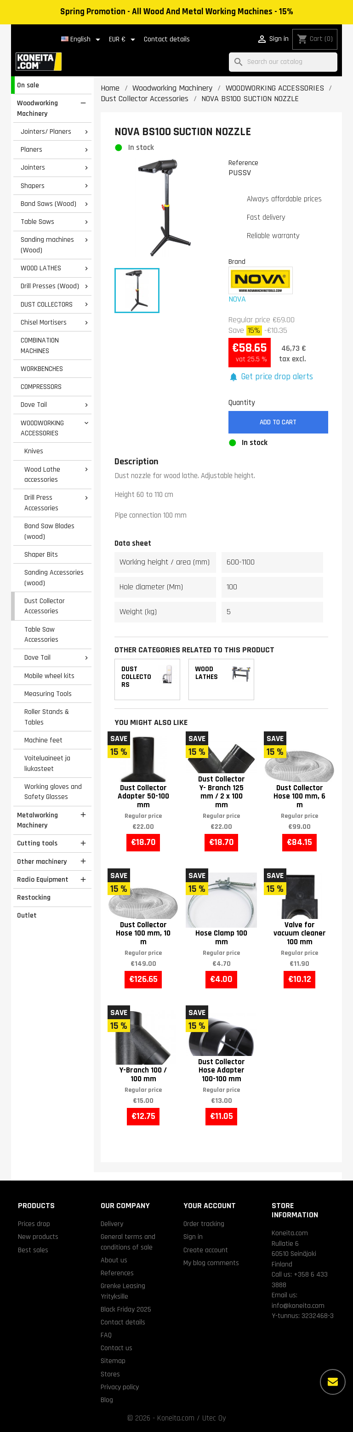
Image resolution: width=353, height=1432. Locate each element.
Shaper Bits (41, 554)
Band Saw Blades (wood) (49, 531)
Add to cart (278, 422)
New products (38, 1236)
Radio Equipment (42, 879)
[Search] (283, 62)
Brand (236, 261)
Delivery (112, 1223)
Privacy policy (120, 1387)
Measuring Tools (48, 693)
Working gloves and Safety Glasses (53, 792)
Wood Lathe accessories (42, 475)
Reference (243, 162)
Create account (205, 1250)
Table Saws (37, 221)
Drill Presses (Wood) (50, 286)
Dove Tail (34, 404)
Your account (209, 1205)
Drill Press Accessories (41, 503)
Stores (110, 1374)
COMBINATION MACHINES (40, 345)
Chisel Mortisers (44, 322)
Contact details (167, 39)
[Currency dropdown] (123, 39)
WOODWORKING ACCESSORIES (42, 428)
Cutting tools (37, 843)
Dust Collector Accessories (44, 606)
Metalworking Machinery (37, 820)
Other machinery (42, 861)
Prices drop (34, 1223)
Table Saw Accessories (41, 635)
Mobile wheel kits (49, 675)
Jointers (33, 167)
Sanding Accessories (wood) (54, 578)
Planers (31, 149)
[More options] (333, 1382)
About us (114, 1260)
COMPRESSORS (41, 386)
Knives (33, 451)
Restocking (34, 897)
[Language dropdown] (82, 39)
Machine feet (43, 740)
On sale (28, 85)
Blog (107, 1399)
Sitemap (113, 1360)
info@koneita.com (298, 1305)
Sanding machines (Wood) (47, 245)
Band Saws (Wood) (48, 203)
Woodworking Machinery (37, 108)
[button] (270, 377)
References (117, 1273)
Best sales (33, 1250)
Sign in (193, 1236)
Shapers (33, 185)
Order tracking (203, 1223)
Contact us (116, 1347)
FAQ (106, 1335)
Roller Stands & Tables (46, 717)
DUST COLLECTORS (47, 304)
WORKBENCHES (42, 368)
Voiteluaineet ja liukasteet (47, 763)
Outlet (27, 915)
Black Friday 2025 (126, 1309)
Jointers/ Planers (46, 131)
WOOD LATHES (41, 268)
